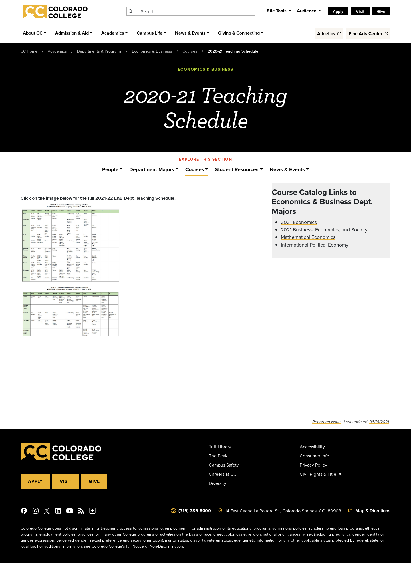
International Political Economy (314, 244)
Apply (338, 11)
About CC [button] (33, 33)
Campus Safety (224, 465)
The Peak (218, 456)
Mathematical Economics (308, 237)
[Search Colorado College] (197, 11)
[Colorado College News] (81, 511)
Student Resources (237, 169)
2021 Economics (299, 222)
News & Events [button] (190, 33)
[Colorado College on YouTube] (69, 511)
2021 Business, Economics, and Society (324, 229)
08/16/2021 (379, 421)
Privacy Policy (313, 465)
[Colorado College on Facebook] (24, 511)
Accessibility (312, 446)
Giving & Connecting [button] (239, 33)
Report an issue (326, 421)
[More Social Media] (92, 511)
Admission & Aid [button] (72, 33)
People (110, 169)
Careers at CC (223, 474)
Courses (189, 51)
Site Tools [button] (277, 10)
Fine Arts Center (368, 33)
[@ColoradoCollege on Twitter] (46, 511)
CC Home (29, 51)
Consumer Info (314, 456)
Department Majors (151, 169)
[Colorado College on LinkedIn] (58, 511)
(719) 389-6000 (194, 510)
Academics (57, 51)
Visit (360, 11)
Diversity (217, 483)
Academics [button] (112, 33)
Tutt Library (220, 446)
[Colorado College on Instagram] (35, 511)
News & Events (287, 169)
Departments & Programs (99, 51)
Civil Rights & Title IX (320, 474)
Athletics (329, 33)
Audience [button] (307, 10)
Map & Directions (372, 510)
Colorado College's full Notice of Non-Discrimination (137, 546)
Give (381, 11)
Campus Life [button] (149, 33)
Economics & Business (152, 51)
